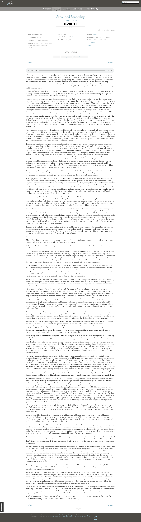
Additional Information (106, 30)
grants (88, 515)
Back (30, 63)
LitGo (8, 3)
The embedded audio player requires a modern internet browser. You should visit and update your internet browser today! (70, 70)
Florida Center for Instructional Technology (58, 516)
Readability (92, 9)
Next (110, 63)
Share (89, 45)
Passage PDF (66, 57)
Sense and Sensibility (70, 17)
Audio (56, 57)
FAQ (95, 518)
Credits (96, 516)
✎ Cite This (91, 42)
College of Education (73, 516)
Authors (47, 9)
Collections (78, 9)
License (96, 515)
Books (57, 9)
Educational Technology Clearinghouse (65, 515)
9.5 (73, 36)
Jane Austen (72, 20)
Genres (66, 9)
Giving (95, 519)
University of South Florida (84, 516)
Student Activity (80, 57)
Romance (95, 34)
